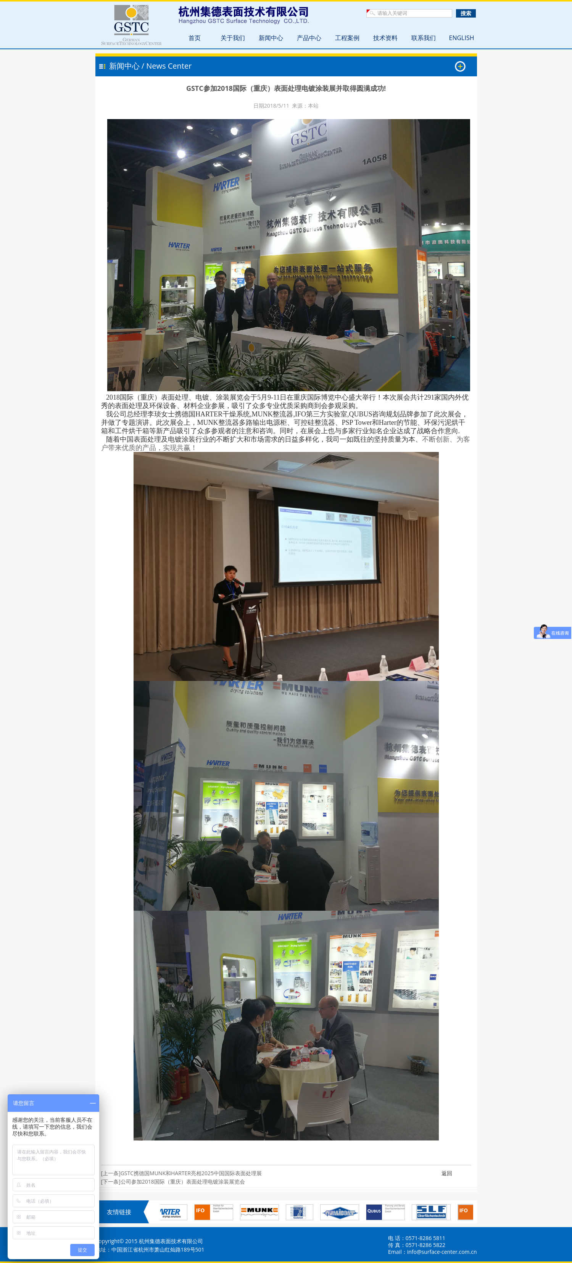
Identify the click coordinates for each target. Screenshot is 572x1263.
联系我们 (423, 38)
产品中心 (309, 38)
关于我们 (233, 38)
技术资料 (385, 38)
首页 (195, 38)
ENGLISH (461, 38)
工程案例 (347, 38)
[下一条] (111, 1181)
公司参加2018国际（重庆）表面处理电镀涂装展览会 (183, 1181)
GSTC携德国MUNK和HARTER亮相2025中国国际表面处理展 (191, 1173)
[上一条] (111, 1173)
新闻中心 (271, 38)
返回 (446, 1173)
